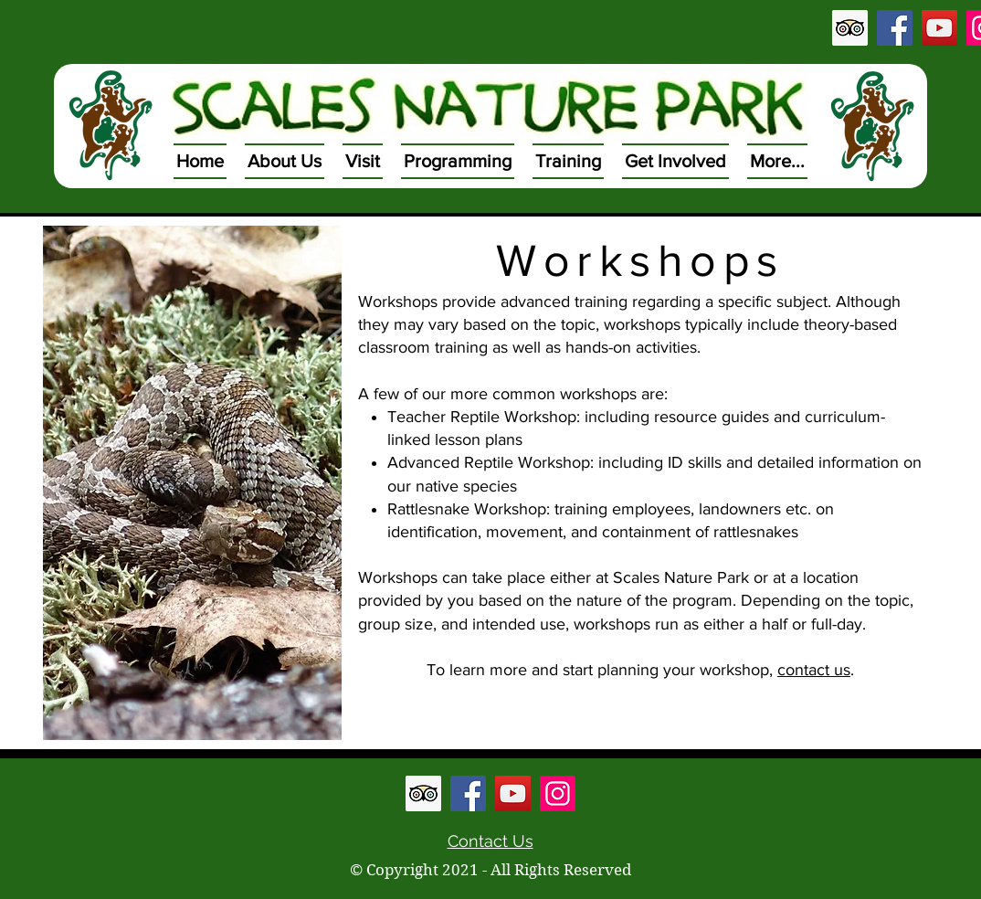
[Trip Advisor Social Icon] (850, 28)
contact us (813, 670)
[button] (284, 161)
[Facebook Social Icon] (894, 28)
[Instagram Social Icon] (557, 793)
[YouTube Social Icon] (939, 28)
